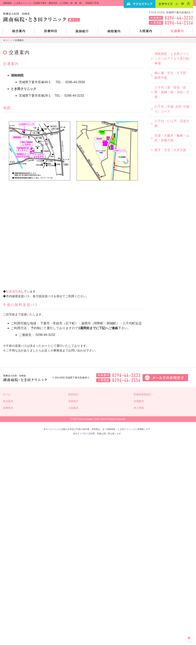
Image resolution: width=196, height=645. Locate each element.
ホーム (7, 40)
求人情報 (139, 407)
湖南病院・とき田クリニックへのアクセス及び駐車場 (171, 58)
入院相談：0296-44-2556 (118, 380)
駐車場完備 (13, 291)
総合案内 (19, 33)
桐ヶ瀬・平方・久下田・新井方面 (171, 75)
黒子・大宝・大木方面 (170, 150)
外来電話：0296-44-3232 (118, 375)
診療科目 (50, 33)
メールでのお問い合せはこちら (165, 377)
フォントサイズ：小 (176, 3)
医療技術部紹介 (143, 394)
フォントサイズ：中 (182, 3)
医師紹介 (82, 33)
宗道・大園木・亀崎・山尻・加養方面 (171, 138)
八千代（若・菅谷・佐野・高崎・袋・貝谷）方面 (171, 92)
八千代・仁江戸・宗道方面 (171, 123)
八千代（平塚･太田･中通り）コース (171, 109)
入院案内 (145, 33)
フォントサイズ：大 (188, 3)
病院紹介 (114, 33)
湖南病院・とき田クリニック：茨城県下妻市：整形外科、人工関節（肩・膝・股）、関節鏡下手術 (42, 16)
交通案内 (177, 33)
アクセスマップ (139, 4)
